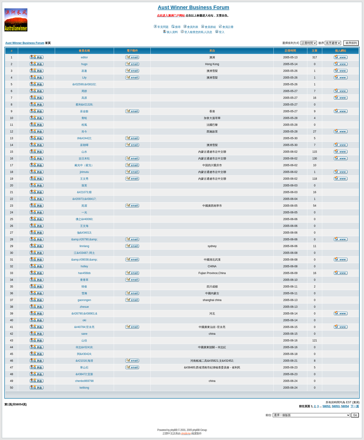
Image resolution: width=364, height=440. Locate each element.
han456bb (84, 273)
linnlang (84, 246)
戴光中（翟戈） (84, 165)
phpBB (173, 430)
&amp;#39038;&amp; (84, 259)
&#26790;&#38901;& (84, 313)
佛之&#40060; (84, 219)
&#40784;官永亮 (84, 327)
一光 (84, 212)
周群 (84, 91)
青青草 (84, 279)
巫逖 (84, 71)
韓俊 (84, 286)
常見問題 (161, 27)
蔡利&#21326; (84, 104)
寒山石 (84, 367)
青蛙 (84, 118)
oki (84, 320)
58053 (336, 406)
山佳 (84, 340)
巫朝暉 (84, 145)
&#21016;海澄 (84, 360)
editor (84, 57)
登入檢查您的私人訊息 (196, 32)
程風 (84, 124)
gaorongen (84, 300)
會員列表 (191, 27)
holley (84, 266)
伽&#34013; (84, 232)
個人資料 (170, 32)
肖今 (84, 131)
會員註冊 (226, 27)
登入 (219, 32)
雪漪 (84, 293)
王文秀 (84, 178)
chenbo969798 (84, 381)
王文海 (84, 226)
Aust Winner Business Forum (193, 7)
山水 (84, 151)
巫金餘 (84, 111)
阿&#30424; (84, 354)
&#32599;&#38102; (84, 84)
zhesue (84, 306)
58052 (326, 406)
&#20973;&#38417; (84, 199)
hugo (84, 64)
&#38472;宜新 (84, 374)
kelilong (84, 387)
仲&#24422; (84, 138)
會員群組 (208, 27)
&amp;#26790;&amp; (84, 239)
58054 (345, 406)
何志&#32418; (84, 347)
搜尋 (176, 27)
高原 (84, 97)
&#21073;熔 (84, 192)
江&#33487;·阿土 (84, 253)
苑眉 (84, 205)
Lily (84, 77)
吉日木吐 (84, 158)
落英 (84, 185)
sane (84, 333)
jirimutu (84, 172)
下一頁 (355, 406)
